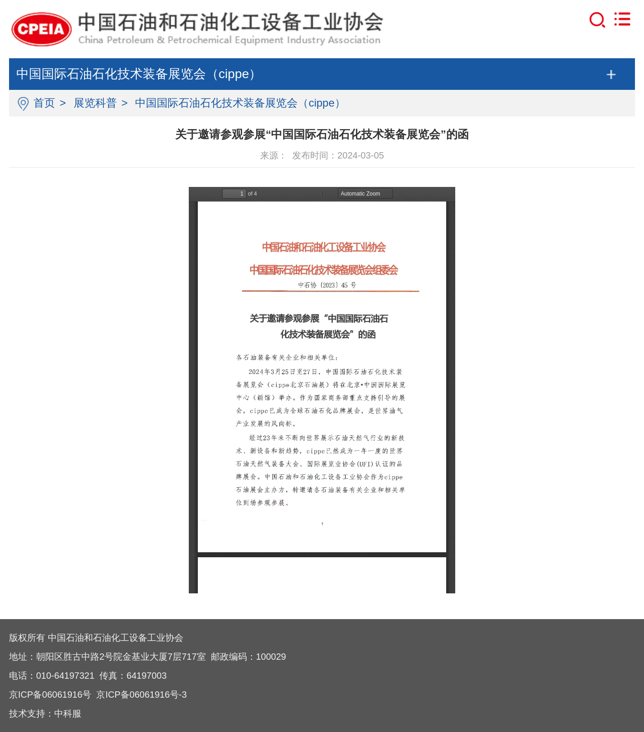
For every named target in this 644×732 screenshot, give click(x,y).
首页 (44, 103)
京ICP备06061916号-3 (141, 694)
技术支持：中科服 (45, 713)
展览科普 (95, 103)
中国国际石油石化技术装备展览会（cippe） (240, 103)
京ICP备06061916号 (50, 694)
